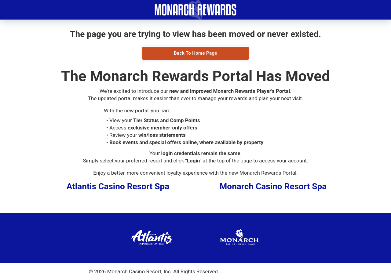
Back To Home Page (195, 53)
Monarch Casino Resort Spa (273, 186)
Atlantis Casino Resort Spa (118, 186)
